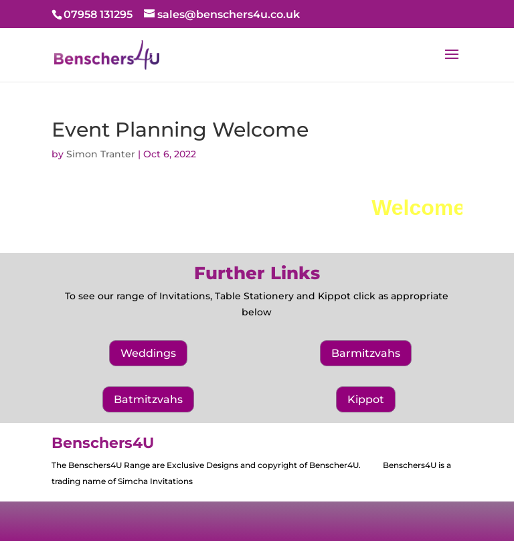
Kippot (365, 399)
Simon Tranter (100, 154)
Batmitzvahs (148, 399)
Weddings (148, 353)
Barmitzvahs (365, 353)
